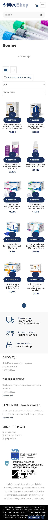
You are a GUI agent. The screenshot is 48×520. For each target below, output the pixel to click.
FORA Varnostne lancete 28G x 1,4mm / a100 (12, 286)
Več (15, 517)
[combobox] (24, 84)
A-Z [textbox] (5, 84)
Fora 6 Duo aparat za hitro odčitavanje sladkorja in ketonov (12, 126)
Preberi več (8, 395)
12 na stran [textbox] (9, 92)
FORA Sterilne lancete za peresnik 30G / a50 (12, 246)
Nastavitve (22, 517)
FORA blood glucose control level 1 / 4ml (35, 165)
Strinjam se (34, 517)
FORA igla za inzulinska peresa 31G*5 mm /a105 (12, 206)
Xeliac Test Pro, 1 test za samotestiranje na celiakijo (35, 287)
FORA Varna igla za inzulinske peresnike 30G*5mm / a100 (35, 246)
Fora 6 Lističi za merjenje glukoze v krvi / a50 (36, 126)
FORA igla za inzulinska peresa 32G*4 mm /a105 (36, 206)
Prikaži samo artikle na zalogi (17, 77)
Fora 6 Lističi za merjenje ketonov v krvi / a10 (12, 166)
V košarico (12, 120)
